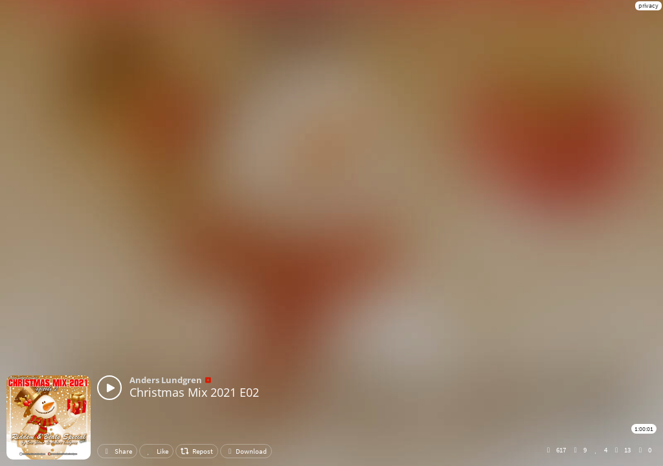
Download (246, 451)
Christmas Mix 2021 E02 (194, 392)
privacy (648, 5)
